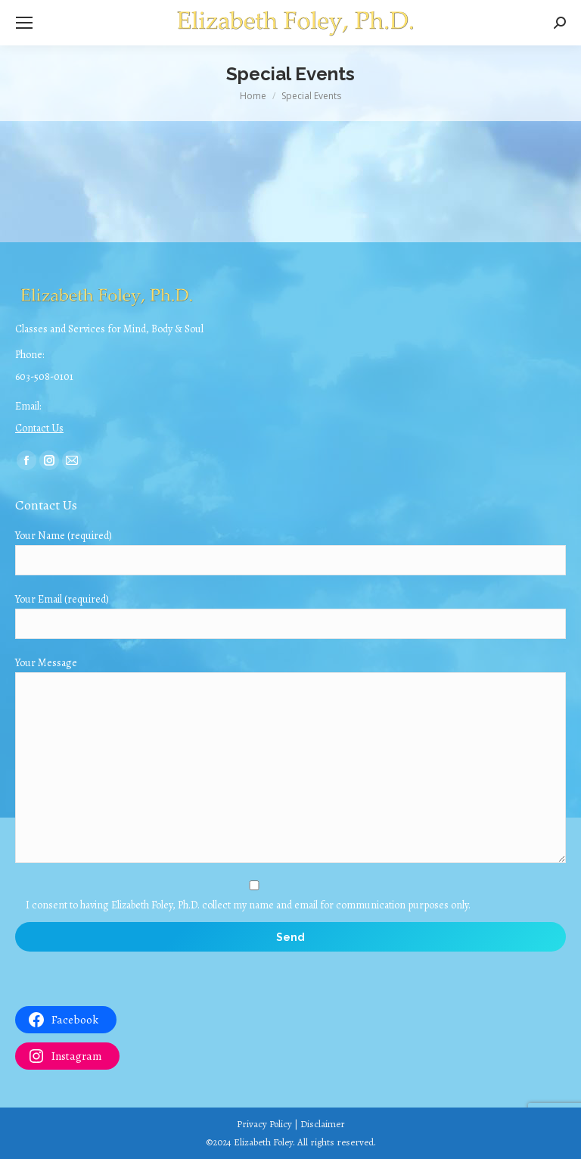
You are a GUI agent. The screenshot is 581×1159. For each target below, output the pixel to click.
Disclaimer (322, 1123)
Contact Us (39, 428)
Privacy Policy (264, 1123)
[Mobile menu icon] (24, 23)
